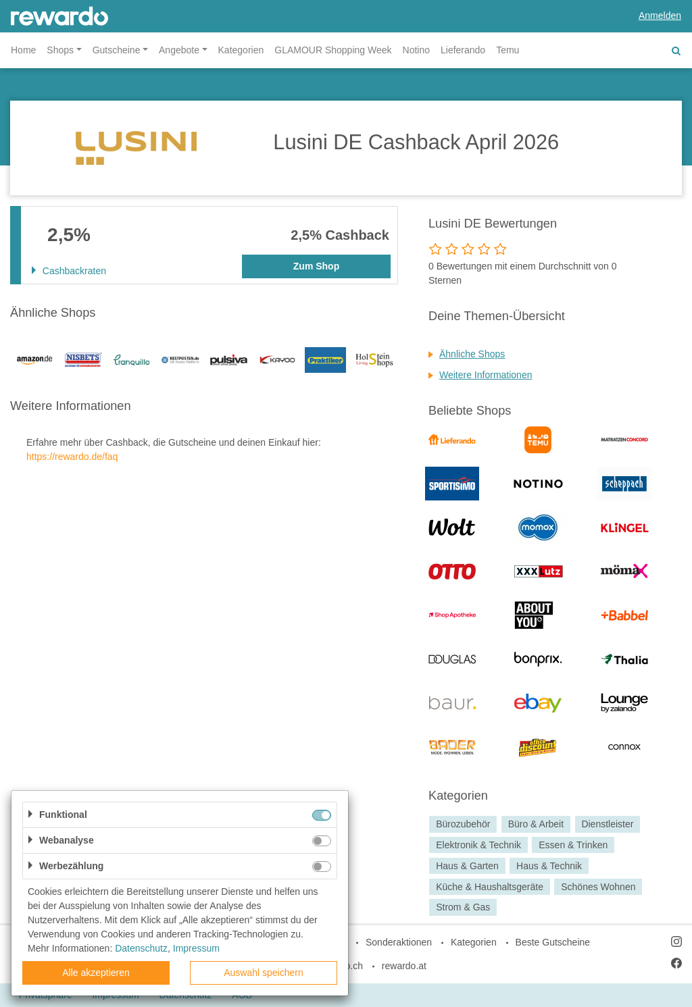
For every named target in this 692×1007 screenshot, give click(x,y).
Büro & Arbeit (536, 824)
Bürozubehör (463, 824)
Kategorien (241, 50)
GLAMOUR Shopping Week (332, 50)
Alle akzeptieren (96, 972)
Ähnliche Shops (472, 353)
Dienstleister (607, 824)
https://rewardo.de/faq (72, 456)
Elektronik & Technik (478, 845)
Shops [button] (60, 50)
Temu (507, 50)
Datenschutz (141, 948)
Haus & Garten (467, 865)
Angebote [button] (179, 50)
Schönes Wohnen (598, 886)
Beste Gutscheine (553, 942)
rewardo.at (404, 965)
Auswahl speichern (263, 972)
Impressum (196, 948)
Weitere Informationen (485, 374)
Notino (416, 50)
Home (23, 50)
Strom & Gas (463, 907)
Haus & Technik (549, 865)
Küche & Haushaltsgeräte (489, 886)
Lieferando (463, 50)
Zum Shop (316, 266)
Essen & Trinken (573, 845)
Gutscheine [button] (117, 50)
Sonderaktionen (399, 942)
